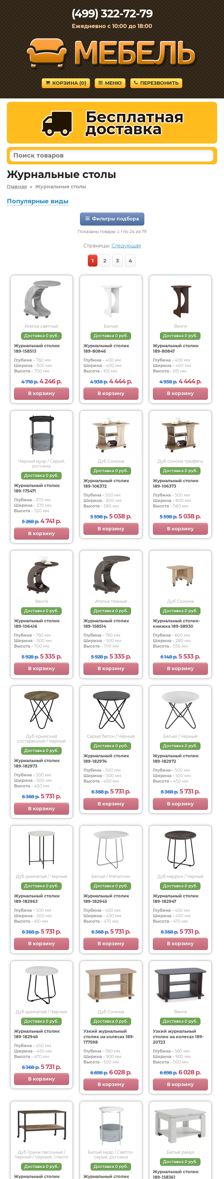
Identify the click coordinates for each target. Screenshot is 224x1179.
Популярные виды (37, 201)
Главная (17, 187)
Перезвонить (156, 83)
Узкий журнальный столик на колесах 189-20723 (178, 1037)
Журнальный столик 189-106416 (37, 623)
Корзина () (65, 83)
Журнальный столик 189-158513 (37, 348)
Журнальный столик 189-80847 (176, 348)
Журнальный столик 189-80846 (106, 348)
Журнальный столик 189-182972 (176, 758)
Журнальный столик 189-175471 (37, 488)
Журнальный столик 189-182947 (176, 898)
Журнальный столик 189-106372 (106, 483)
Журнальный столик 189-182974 (106, 758)
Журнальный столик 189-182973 (37, 763)
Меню (110, 83)
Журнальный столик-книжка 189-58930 (176, 623)
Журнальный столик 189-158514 (106, 623)
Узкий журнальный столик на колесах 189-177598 (108, 1037)
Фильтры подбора (112, 219)
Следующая (126, 246)
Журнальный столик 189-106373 (176, 483)
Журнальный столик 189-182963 (37, 898)
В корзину (41, 393)
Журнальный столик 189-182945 (106, 898)
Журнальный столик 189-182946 (37, 1034)
